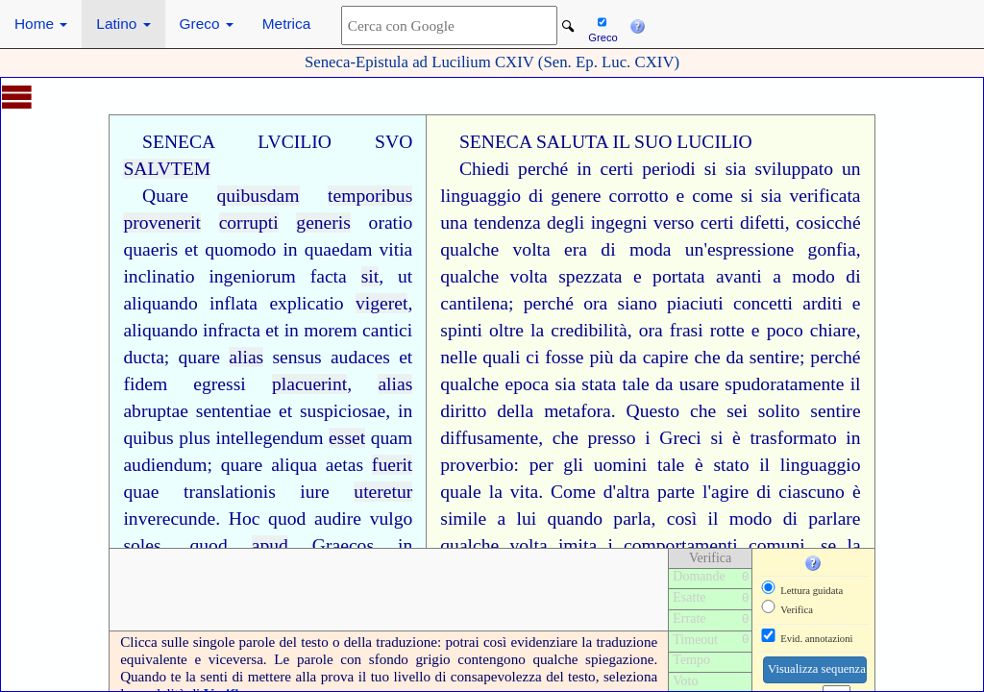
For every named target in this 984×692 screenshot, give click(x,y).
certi (717, 222)
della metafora (554, 411)
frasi (686, 330)
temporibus (370, 195)
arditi (822, 303)
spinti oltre (482, 330)
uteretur (383, 492)
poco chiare (811, 330)
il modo (740, 518)
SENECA (178, 142)
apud (270, 545)
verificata (825, 195)
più (601, 357)
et (191, 249)
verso (673, 222)
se (828, 545)
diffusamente (489, 438)
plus (194, 438)
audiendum (165, 465)
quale (460, 492)
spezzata (590, 276)
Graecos (343, 545)
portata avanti (707, 276)
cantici (387, 330)
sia (771, 195)
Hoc (244, 518)
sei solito (763, 411)
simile (463, 518)
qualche (469, 384)
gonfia (832, 249)
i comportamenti (672, 545)
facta (328, 276)
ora (595, 303)
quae (141, 492)
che (707, 357)
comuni (777, 545)
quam (392, 438)
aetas (344, 465)
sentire (835, 411)
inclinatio (158, 276)
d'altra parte (649, 492)
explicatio (306, 303)
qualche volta (495, 249)
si (747, 195)
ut (405, 276)
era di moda (617, 249)
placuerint (309, 384)
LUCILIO (713, 142)
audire (337, 518)
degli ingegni (597, 222)
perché (543, 169)
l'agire (725, 492)
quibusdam (258, 195)
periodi (669, 169)
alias (246, 357)
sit (370, 276)
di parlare (822, 518)
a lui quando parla (574, 518)
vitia (395, 249)
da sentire (763, 357)
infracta (231, 330)
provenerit (162, 222)
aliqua (294, 465)
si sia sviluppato (768, 169)
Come (573, 492)
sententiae (233, 411)
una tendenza (490, 222)
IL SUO (642, 142)
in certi (605, 169)
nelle (458, 357)
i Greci (673, 438)
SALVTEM (166, 169)
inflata (233, 303)
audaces (360, 357)
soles (141, 545)
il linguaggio (809, 465)
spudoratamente (784, 384)
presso (612, 438)
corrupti (249, 222)
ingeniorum (252, 276)
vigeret (381, 303)
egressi (219, 384)
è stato (722, 465)
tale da (648, 384)
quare (200, 357)
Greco (207, 23)
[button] (637, 24)
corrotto (639, 195)
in (290, 249)
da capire (653, 357)
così (682, 518)
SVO (393, 142)
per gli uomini (588, 465)
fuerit (392, 465)
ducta (143, 357)
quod (287, 518)
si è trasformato (773, 438)
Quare (165, 195)
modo (813, 276)
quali (501, 357)
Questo (653, 411)
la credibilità (578, 330)
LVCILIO (295, 142)
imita (577, 545)
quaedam (339, 249)
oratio (391, 222)
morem (330, 330)
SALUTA (572, 142)
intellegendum (269, 438)
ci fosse (554, 357)
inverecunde (169, 518)
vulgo (391, 518)
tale (670, 465)
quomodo (240, 249)
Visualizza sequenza (817, 669)
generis (323, 222)
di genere (565, 195)
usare (699, 384)
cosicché (828, 222)
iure (314, 492)
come (712, 195)
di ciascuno (800, 492)
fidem (145, 384)
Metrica (286, 23)
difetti (762, 222)
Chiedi (484, 169)
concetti (763, 303)
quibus (148, 438)
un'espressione (739, 249)
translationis (230, 492)
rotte (727, 330)
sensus (296, 357)
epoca (526, 384)
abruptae (155, 411)
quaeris (150, 249)
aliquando (160, 303)
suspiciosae (342, 411)
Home (40, 23)
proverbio (476, 465)
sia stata (585, 384)
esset (347, 438)
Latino (123, 23)
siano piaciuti (670, 303)
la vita (513, 492)
